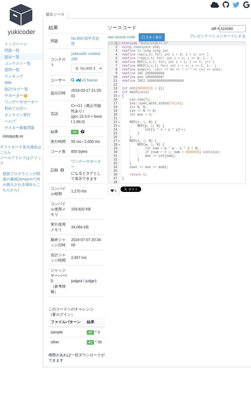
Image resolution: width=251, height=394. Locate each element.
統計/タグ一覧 (16, 89)
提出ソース (55, 14)
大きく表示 (152, 37)
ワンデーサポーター (21, 102)
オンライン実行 (18, 115)
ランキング (14, 76)
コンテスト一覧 (18, 63)
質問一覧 (12, 70)
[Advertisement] (23, 272)
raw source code (121, 37)
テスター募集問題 (20, 127)
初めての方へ (16, 108)
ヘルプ (10, 121)
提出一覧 (12, 57)
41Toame (87, 80)
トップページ (16, 44)
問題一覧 (12, 50)
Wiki (8, 82)
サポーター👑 (16, 95)
